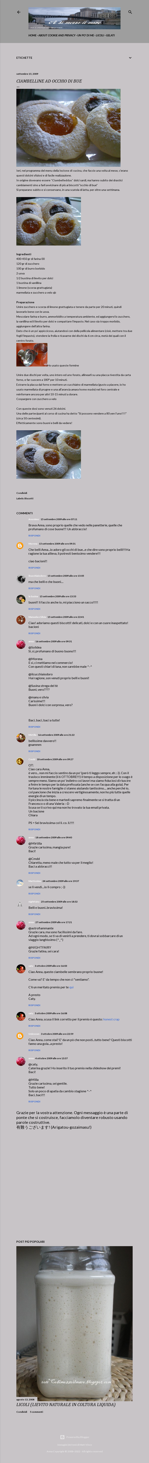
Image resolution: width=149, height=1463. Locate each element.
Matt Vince (86, 1444)
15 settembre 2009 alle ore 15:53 (58, 596)
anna (31, 641)
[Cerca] (130, 11)
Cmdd (31, 759)
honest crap (111, 1019)
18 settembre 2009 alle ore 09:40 (53, 837)
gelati (110, 35)
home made (87, 389)
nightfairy (33, 901)
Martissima (34, 881)
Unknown (33, 1033)
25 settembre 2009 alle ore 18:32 (59, 901)
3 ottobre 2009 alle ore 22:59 (57, 1033)
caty (30, 965)
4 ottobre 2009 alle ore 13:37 (51, 1058)
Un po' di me (85, 35)
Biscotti (28, 498)
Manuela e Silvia (37, 616)
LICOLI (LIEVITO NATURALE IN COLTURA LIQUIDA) (66, 1404)
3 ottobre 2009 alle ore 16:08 (51, 1013)
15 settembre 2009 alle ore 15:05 (65, 575)
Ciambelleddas (62, 180)
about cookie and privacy (56, 35)
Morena (32, 543)
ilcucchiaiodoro (37, 575)
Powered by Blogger (74, 1437)
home (32, 35)
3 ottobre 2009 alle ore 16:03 (51, 965)
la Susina (33, 596)
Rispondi (34, 535)
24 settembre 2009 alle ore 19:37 (60, 881)
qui (71, 987)
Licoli (100, 35)
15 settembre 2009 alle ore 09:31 (57, 543)
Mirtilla (32, 734)
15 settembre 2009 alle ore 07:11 (59, 519)
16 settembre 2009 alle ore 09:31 (53, 641)
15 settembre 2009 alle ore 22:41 (65, 616)
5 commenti (36, 1411)
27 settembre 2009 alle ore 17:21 (53, 922)
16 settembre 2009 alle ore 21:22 (56, 734)
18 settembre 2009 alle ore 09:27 (55, 759)
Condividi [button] (21, 492)
